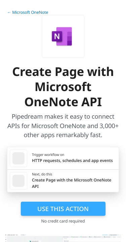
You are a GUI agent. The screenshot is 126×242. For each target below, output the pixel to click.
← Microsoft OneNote (27, 12)
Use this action (63, 208)
